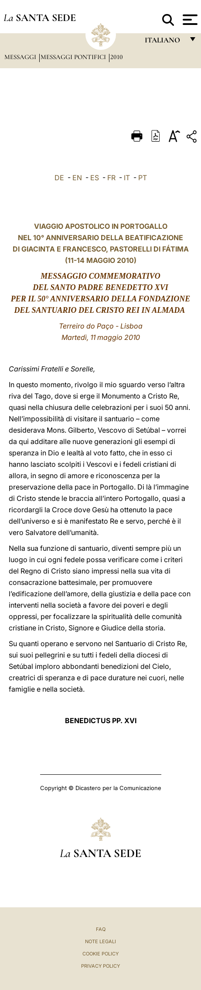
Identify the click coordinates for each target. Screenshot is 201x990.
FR (111, 177)
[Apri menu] (189, 19)
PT (142, 177)
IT (127, 177)
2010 (116, 57)
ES (94, 177)
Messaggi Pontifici (74, 57)
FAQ (101, 929)
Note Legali (100, 941)
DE (59, 177)
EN (77, 177)
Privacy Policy (100, 966)
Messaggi (21, 57)
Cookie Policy (100, 954)
